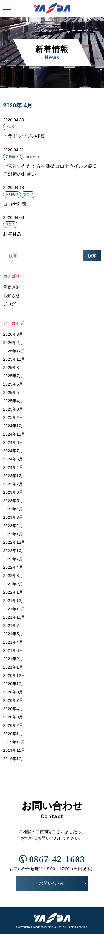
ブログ (10, 127)
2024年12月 (14, 425)
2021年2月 (13, 658)
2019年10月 (14, 758)
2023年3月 (13, 517)
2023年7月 (13, 484)
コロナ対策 (15, 203)
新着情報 (52, 52)
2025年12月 (14, 350)
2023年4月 (13, 509)
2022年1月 (13, 592)
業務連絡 (12, 157)
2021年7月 (13, 625)
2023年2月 (13, 525)
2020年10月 (14, 683)
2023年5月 (13, 500)
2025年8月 (13, 367)
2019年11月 (14, 750)
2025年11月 (14, 359)
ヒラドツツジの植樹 (24, 135)
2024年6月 (13, 459)
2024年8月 (13, 442)
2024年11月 (14, 434)
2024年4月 (13, 467)
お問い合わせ (52, 883)
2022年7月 (13, 558)
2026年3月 (13, 334)
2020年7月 (13, 700)
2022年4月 (13, 567)
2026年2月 (13, 342)
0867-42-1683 (52, 858)
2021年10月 (14, 617)
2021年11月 (14, 608)
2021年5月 (13, 633)
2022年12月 (14, 542)
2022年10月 (14, 550)
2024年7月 (13, 450)
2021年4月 (13, 642)
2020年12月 (14, 675)
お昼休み (12, 233)
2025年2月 (13, 417)
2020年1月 (13, 733)
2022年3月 (13, 575)
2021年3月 (13, 650)
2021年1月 (13, 667)
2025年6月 (13, 384)
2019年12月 (14, 742)
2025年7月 (13, 375)
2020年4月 (13, 708)
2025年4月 (13, 400)
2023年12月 (14, 475)
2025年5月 (13, 392)
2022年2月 (13, 583)
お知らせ (29, 157)
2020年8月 (13, 692)
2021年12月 (14, 600)
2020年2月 (13, 725)
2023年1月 (13, 533)
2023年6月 (13, 492)
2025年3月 (13, 409)
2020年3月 (13, 717)
